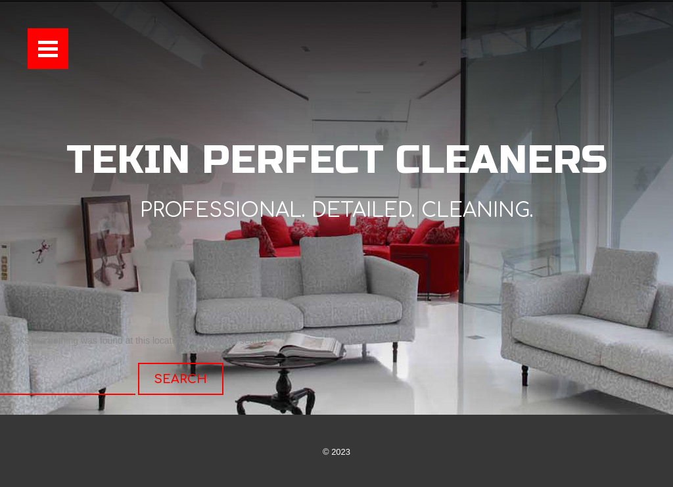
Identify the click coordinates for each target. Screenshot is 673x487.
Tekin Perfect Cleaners (336, 160)
